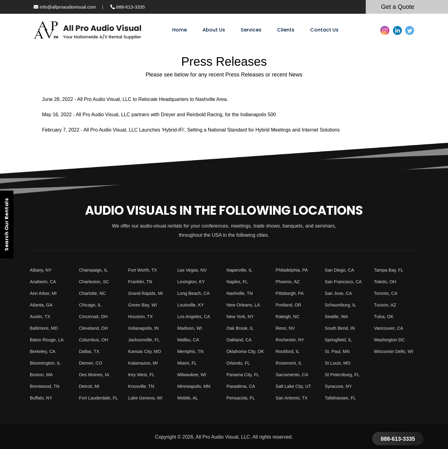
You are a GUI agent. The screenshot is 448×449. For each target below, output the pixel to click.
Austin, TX (41, 316)
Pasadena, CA (242, 386)
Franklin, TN (141, 281)
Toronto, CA (387, 293)
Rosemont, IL (290, 363)
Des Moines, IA (95, 374)
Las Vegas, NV (193, 270)
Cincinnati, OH (94, 316)
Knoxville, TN (142, 386)
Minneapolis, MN (195, 386)
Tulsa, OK (385, 316)
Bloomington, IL (47, 363)
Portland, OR (290, 304)
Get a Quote (397, 6)
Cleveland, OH (95, 328)
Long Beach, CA (195, 293)
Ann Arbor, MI (45, 293)
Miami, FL (188, 363)
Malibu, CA (189, 339)
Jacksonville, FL (145, 339)
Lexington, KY (192, 281)
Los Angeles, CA (195, 316)
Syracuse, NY (340, 386)
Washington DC (391, 339)
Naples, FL (238, 281)
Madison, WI (191, 328)
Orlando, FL (239, 363)
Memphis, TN (191, 351)
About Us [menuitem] (213, 29)
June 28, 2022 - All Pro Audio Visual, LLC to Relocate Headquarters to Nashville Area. (135, 99)
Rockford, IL (289, 351)
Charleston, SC (95, 281)
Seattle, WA (337, 316)
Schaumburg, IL (342, 304)
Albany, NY (42, 270)
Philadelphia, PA (293, 270)
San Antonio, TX (293, 397)
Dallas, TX (90, 351)
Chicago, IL (91, 304)
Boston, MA (42, 374)
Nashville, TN (241, 293)
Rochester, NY (291, 339)
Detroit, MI (90, 386)
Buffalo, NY (42, 397)
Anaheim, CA (44, 281)
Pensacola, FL (242, 397)
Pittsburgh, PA (291, 293)
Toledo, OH (386, 281)
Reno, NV (286, 328)
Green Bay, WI (144, 304)
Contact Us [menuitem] (324, 29)
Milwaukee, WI (193, 374)
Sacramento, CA (293, 374)
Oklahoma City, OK (247, 351)
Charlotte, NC (94, 293)
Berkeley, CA (44, 351)
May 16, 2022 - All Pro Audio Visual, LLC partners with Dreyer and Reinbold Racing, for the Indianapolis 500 (159, 114)
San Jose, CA (340, 293)
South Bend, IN (341, 328)
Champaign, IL (95, 270)
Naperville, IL (241, 270)
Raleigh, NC (289, 316)
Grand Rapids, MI (147, 293)
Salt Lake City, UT (295, 386)
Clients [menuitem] (285, 29)
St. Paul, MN (338, 351)
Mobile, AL (188, 397)
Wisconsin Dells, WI (395, 351)
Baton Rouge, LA (48, 339)
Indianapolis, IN (145, 328)
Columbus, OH (95, 339)
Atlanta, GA (42, 304)
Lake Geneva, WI (147, 397)
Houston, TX (141, 316)
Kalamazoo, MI (144, 363)
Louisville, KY (192, 304)
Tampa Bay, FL (390, 270)
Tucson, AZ (386, 304)
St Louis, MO (339, 363)
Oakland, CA (240, 339)
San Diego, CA (341, 270)
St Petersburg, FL (344, 374)
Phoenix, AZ (289, 281)
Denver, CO (92, 363)
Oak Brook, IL (242, 328)
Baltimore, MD (45, 328)
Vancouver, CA (390, 328)
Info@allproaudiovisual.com (65, 6)
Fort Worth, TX (144, 270)
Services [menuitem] (251, 29)
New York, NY (242, 316)
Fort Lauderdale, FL (100, 397)
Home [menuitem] (179, 29)
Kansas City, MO (146, 351)
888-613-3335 (127, 6)
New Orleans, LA (245, 304)
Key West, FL (142, 374)
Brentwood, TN (46, 386)
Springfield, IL (340, 339)
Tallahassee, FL (342, 397)
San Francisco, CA (345, 281)
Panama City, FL (245, 374)
